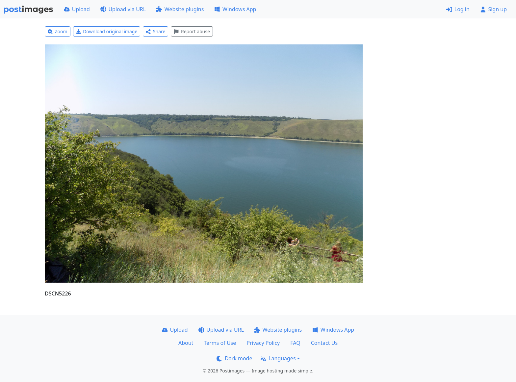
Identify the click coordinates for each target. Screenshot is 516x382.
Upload (77, 9)
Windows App (235, 9)
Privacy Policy (263, 342)
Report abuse (192, 31)
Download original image (107, 31)
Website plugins (180, 9)
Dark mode (234, 358)
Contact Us (324, 342)
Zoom (57, 31)
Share (155, 31)
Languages (278, 358)
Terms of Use (220, 342)
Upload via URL (123, 9)
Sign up (493, 9)
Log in (458, 9)
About (185, 342)
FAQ (295, 342)
